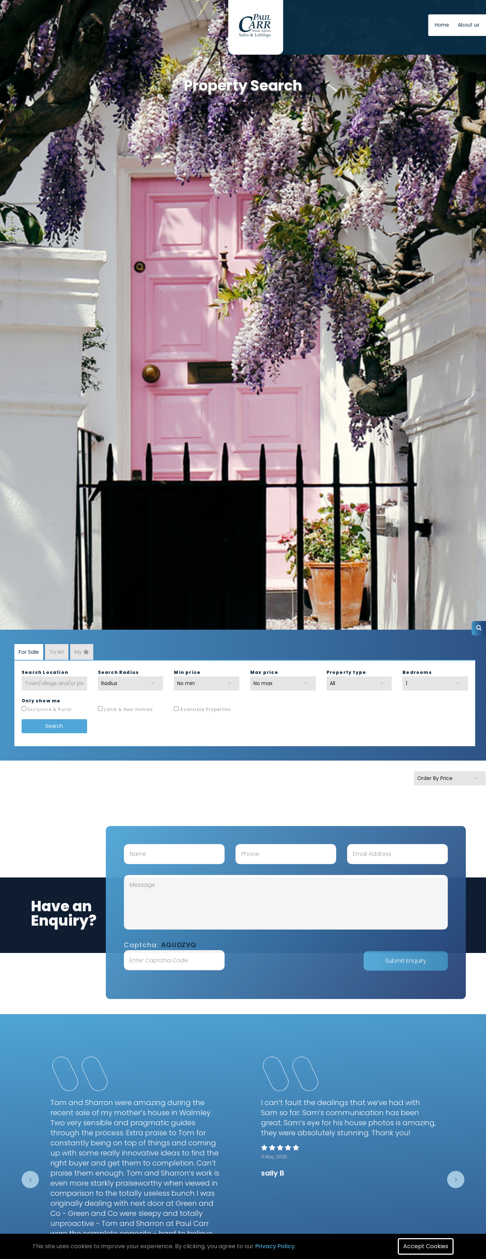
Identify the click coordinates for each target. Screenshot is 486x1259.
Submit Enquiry (420, 961)
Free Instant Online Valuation (400, 25)
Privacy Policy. (275, 1246)
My (82, 652)
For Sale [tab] (29, 652)
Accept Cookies (425, 1246)
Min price (187, 672)
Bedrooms (417, 672)
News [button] (339, 25)
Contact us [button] (310, 25)
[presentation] (30, 1179)
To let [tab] (56, 652)
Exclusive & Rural (50, 709)
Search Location (45, 672)
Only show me (41, 701)
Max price (264, 672)
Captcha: (175, 944)
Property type (346, 672)
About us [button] (277, 25)
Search (54, 726)
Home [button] (250, 25)
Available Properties (205, 709)
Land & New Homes (128, 709)
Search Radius (118, 672)
